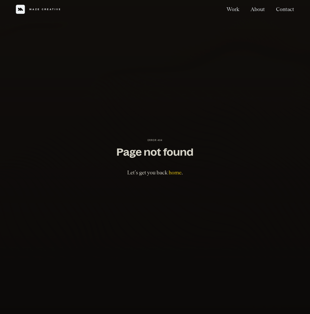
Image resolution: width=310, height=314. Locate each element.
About (257, 9)
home (175, 172)
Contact (285, 9)
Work (233, 9)
